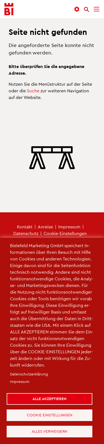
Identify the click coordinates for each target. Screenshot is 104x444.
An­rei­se (45, 226)
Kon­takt (24, 226)
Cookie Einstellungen (49, 414)
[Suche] (86, 9)
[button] (77, 9)
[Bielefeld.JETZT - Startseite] (8, 9)
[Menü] (96, 9)
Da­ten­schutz (25, 233)
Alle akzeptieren (50, 398)
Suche (33, 90)
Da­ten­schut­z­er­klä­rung (29, 374)
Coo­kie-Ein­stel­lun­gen (65, 233)
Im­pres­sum (69, 226)
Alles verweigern (50, 431)
